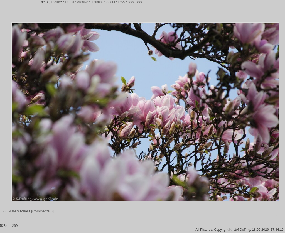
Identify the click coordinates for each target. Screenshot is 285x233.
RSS (121, 2)
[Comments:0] (42, 211)
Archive (82, 2)
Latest (69, 2)
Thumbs (97, 2)
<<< (131, 2)
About (110, 2)
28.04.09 (9, 211)
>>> (140, 2)
